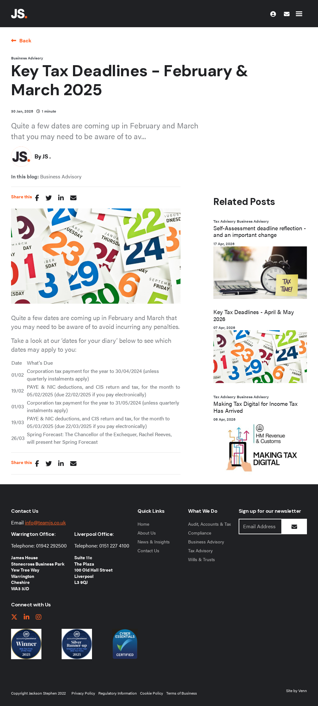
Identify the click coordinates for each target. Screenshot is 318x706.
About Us (147, 533)
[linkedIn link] (26, 617)
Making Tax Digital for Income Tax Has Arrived (255, 407)
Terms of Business (181, 693)
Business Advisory (27, 58)
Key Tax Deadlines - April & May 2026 (253, 315)
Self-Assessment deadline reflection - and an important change (259, 231)
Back (25, 40)
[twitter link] (14, 617)
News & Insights (154, 541)
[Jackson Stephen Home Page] (19, 13)
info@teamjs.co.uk (45, 522)
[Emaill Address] (260, 526)
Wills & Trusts (201, 559)
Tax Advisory (224, 221)
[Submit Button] (294, 526)
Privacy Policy (83, 693)
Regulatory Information (117, 693)
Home (143, 524)
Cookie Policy (151, 693)
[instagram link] (38, 617)
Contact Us (148, 550)
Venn (302, 690)
